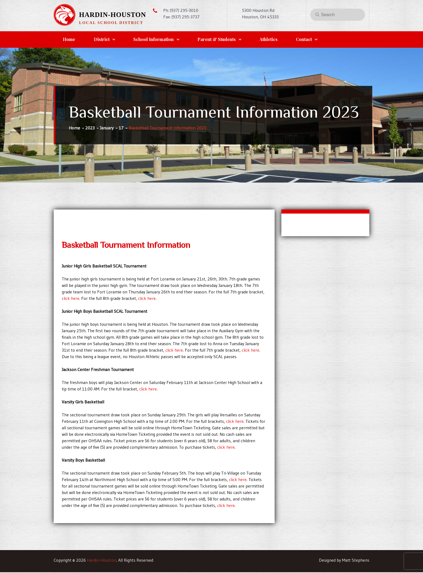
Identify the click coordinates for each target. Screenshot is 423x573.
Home (70, 40)
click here (70, 299)
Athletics (277, 40)
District (104, 40)
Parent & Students (223, 40)
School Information (158, 40)
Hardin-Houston (112, 14)
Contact (314, 40)
